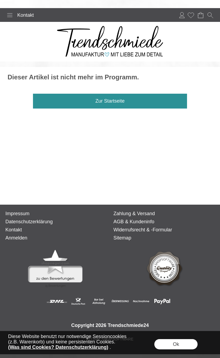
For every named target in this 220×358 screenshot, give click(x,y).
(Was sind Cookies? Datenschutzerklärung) (58, 347)
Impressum (17, 213)
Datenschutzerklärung (29, 221)
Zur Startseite (110, 101)
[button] (9, 15)
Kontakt (25, 15)
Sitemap (122, 238)
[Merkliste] (190, 15)
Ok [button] (176, 344)
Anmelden (181, 15)
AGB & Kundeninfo (134, 221)
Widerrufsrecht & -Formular (143, 229)
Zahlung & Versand (134, 213)
